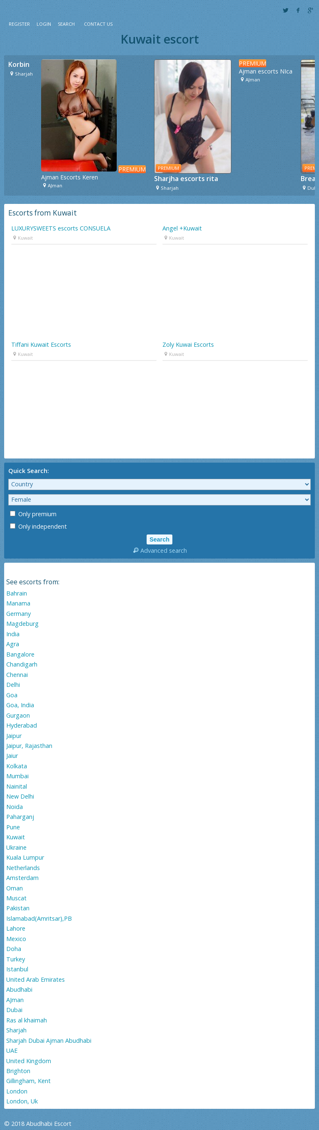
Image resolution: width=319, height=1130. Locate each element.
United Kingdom (28, 1061)
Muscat (16, 898)
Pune (13, 827)
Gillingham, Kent (28, 1081)
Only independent (38, 526)
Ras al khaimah (26, 1020)
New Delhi (20, 796)
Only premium (33, 514)
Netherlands (23, 868)
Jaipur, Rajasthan (29, 746)
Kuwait (15, 837)
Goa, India (20, 705)
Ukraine (16, 847)
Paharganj (20, 817)
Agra (12, 644)
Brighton (18, 1071)
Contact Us (98, 24)
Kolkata (16, 766)
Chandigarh (21, 664)
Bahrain (16, 593)
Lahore (15, 928)
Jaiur (12, 756)
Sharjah (16, 1030)
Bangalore (20, 654)
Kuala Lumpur (25, 857)
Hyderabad (21, 725)
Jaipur (14, 736)
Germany (18, 614)
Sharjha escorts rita (186, 178)
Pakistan (17, 908)
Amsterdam (22, 878)
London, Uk (22, 1101)
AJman (15, 1000)
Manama (18, 603)
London (16, 1091)
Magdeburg (22, 624)
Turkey (15, 959)
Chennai (17, 675)
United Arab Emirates (35, 979)
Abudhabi (19, 989)
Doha (13, 949)
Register (19, 24)
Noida (14, 807)
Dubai (14, 1010)
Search (66, 24)
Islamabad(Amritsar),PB (39, 918)
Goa (11, 695)
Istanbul (17, 969)
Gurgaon (18, 715)
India (13, 634)
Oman (14, 888)
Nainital (16, 786)
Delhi (13, 685)
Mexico (16, 939)
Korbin (18, 64)
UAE (11, 1050)
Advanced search (159, 550)
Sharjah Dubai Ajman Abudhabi (48, 1040)
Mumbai (17, 776)
